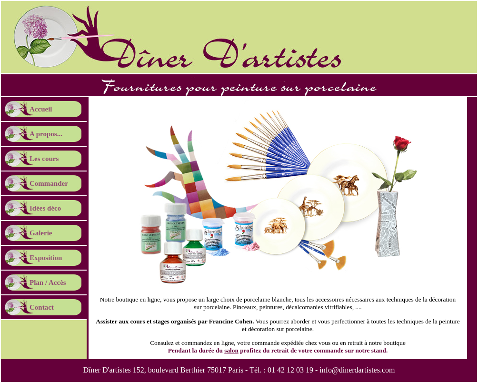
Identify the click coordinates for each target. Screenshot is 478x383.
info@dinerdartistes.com (357, 370)
